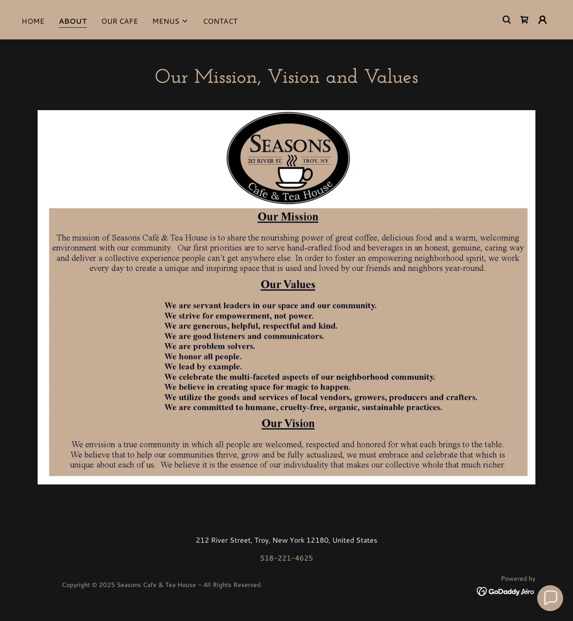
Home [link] (32, 21)
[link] (525, 20)
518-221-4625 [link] (286, 557)
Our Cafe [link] (119, 21)
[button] (170, 21)
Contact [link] (220, 21)
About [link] (73, 21)
